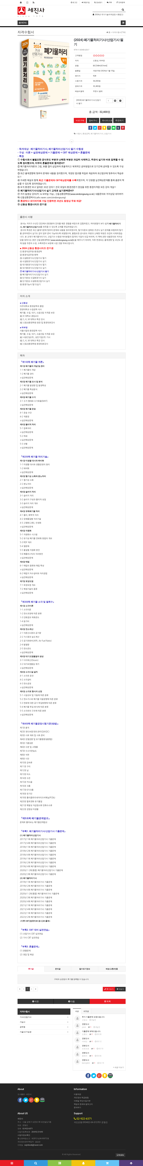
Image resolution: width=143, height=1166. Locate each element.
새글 (77, 1011)
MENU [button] (23, 23)
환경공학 (86, 134)
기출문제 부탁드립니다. (91, 1031)
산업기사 (107, 134)
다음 (71, 1001)
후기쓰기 (109, 989)
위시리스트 (107, 120)
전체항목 (120, 2)
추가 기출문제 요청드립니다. (93, 1017)
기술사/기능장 (25, 1032)
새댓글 (86, 1011)
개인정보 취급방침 (81, 1098)
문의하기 (77, 1107)
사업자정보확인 (24, 1135)
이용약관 (77, 1094)
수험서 (79, 134)
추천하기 (119, 120)
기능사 (22, 1022)
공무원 (22, 1027)
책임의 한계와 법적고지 (83, 1104)
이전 (35, 1001)
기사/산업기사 (25, 1017)
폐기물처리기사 (97, 134)
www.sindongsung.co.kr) (83, 194)
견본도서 (85, 1024)
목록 (107, 1001)
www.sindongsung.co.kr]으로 (64, 240)
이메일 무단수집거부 (82, 1101)
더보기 (120, 989)
